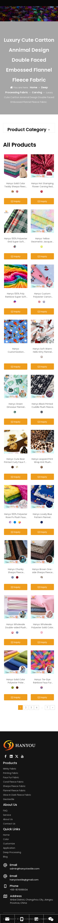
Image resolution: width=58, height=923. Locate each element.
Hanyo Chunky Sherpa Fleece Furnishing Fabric (16, 571)
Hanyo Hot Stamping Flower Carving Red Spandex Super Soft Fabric (42, 185)
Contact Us (9, 823)
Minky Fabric (9, 768)
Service (7, 815)
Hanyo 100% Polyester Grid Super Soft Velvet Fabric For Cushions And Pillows (15, 240)
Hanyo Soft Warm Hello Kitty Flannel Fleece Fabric (42, 350)
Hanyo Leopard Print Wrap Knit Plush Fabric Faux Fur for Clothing (42, 460)
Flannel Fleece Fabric (14, 790)
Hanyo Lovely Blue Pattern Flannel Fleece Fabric (42, 516)
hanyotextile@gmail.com (24, 879)
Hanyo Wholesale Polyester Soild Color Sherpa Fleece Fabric (42, 626)
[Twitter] (16, 756)
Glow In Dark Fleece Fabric (17, 794)
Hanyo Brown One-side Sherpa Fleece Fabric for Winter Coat (42, 571)
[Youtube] (22, 756)
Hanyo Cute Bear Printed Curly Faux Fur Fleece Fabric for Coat (15, 460)
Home (6, 834)
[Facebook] (5, 756)
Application (9, 848)
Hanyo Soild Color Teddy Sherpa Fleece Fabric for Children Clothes (15, 185)
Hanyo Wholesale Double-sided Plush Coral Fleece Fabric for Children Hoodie (15, 626)
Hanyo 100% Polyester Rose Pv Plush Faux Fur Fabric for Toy (15, 516)
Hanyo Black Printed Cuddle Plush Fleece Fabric (42, 405)
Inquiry (15, 201)
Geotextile (8, 799)
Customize (9, 843)
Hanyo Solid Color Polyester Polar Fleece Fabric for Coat (15, 681)
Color (6, 839)
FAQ (5, 810)
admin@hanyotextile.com (24, 868)
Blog (5, 856)
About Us (8, 819)
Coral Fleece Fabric (13, 781)
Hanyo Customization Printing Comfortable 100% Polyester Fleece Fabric (15, 350)
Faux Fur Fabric (11, 777)
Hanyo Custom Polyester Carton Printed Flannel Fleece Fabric (42, 295)
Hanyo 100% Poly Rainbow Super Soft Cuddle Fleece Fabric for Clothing (15, 295)
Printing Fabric (10, 773)
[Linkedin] (11, 756)
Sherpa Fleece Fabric (14, 786)
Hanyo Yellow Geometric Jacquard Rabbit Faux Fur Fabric (42, 240)
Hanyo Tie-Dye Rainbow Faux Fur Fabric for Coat (42, 681)
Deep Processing (12, 852)
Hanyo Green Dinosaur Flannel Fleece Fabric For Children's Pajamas (15, 405)
